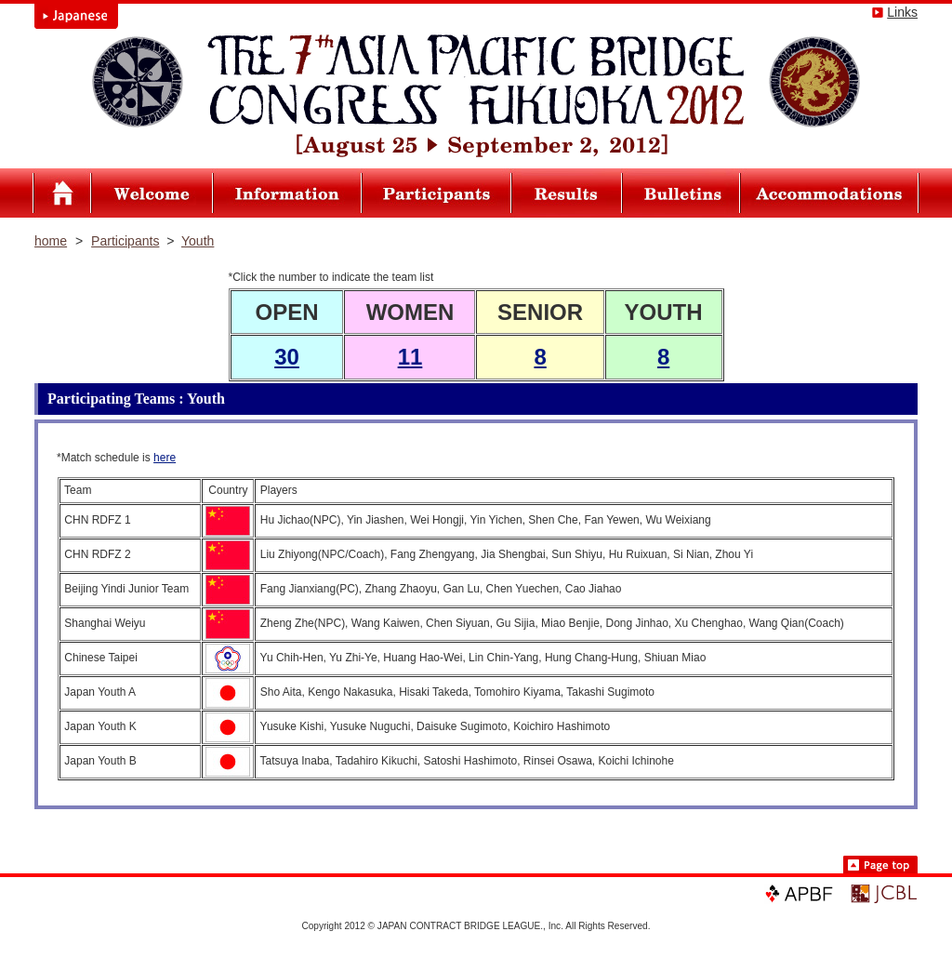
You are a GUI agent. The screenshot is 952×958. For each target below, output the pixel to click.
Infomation (288, 193)
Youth (197, 240)
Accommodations (829, 193)
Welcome (152, 193)
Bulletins (681, 193)
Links (902, 12)
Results (567, 193)
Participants (436, 193)
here (164, 457)
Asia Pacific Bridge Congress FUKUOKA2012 (62, 193)
